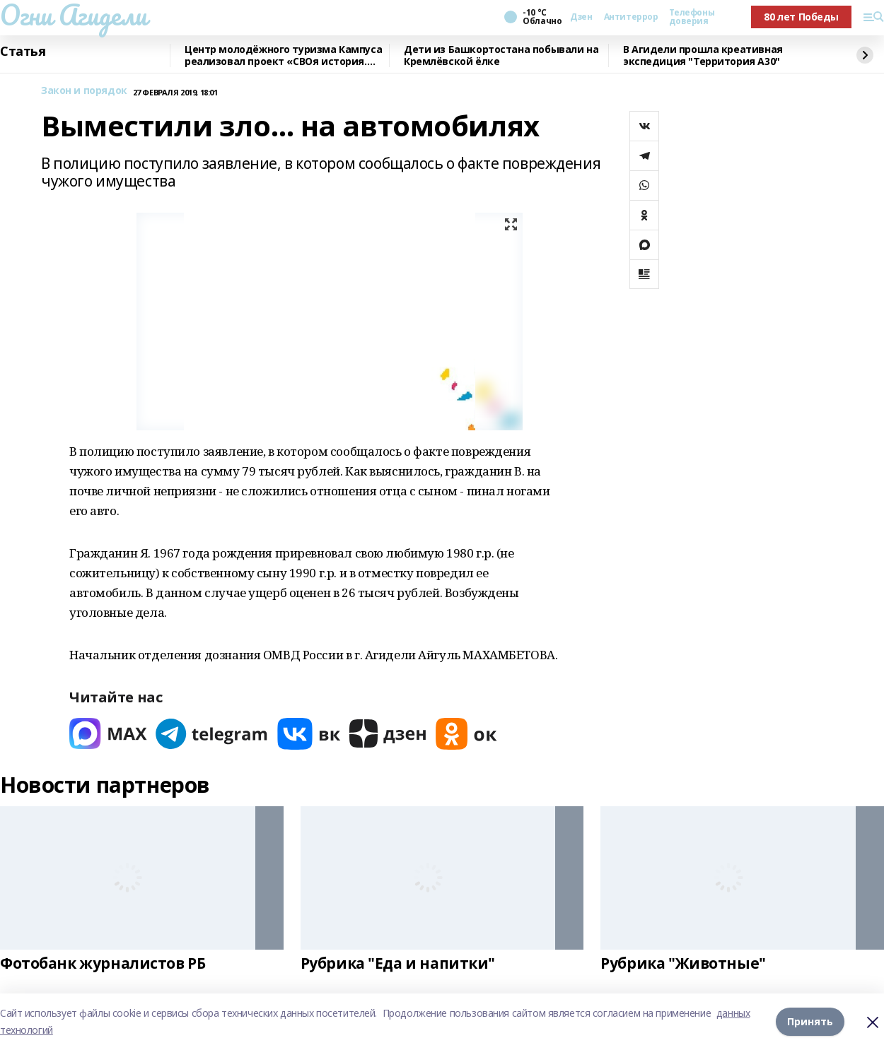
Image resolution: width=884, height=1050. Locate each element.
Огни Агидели (73, 15)
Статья (22, 51)
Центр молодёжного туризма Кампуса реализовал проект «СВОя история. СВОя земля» (283, 55)
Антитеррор (631, 17)
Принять (810, 1021)
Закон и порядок (84, 91)
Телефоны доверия (691, 16)
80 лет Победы (801, 16)
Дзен (581, 17)
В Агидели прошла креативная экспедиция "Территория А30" (703, 55)
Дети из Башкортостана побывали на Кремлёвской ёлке (501, 55)
